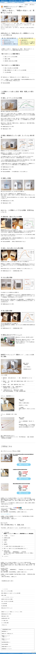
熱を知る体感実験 (5, 82)
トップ (22, 4)
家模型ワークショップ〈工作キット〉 (6, 639)
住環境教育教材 (8, 8)
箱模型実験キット (5, 631)
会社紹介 (26, 4)
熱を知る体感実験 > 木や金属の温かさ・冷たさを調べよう (14, 171)
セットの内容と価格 (4, 622)
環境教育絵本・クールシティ (7, 648)
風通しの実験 (3, 595)
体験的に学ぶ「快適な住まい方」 (8, 633)
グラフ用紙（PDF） (4, 620)
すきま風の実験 (4, 603)
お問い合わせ (32, 4)
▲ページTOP (34, 652)
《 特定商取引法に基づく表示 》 (7, 580)
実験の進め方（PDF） (6, 128)
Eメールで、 (5, 523)
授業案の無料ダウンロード (6, 646)
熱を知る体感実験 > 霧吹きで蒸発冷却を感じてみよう (13, 241)
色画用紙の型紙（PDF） (5, 618)
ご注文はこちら (4, 624)
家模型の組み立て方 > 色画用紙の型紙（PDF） (12, 270)
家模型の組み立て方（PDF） (7, 126)
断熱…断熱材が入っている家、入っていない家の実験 (10, 593)
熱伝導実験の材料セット (6, 642)
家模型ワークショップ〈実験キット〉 (6, 636)
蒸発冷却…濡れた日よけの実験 (6, 599)
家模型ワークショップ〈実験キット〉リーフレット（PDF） (12, 611)
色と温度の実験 (4, 605)
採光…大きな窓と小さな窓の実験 (7, 601)
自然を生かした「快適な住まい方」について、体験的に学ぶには (15, 77)
